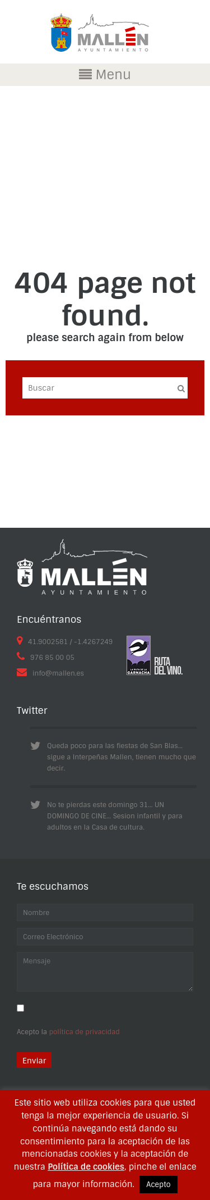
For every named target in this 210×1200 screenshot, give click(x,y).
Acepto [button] (158, 1184)
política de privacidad (84, 1031)
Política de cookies (86, 1166)
